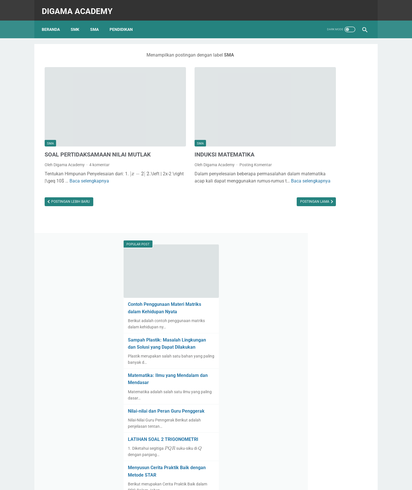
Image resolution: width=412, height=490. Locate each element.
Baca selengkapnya (210, 163)
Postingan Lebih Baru (70, 193)
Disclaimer (220, 463)
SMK (78, 22)
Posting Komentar (218, 139)
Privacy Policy (244, 463)
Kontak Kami (177, 463)
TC (261, 463)
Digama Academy (80, 6)
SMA (97, 22)
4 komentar (99, 148)
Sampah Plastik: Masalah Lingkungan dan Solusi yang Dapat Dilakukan (321, 148)
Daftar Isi (200, 463)
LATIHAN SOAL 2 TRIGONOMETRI (321, 248)
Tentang (156, 463)
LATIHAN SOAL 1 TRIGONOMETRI (321, 312)
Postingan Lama (240, 193)
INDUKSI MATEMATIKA (187, 129)
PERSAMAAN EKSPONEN (312, 376)
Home (206, 469)
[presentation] (55, 165)
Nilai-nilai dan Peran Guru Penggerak (324, 219)
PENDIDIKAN (124, 22)
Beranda (54, 22)
